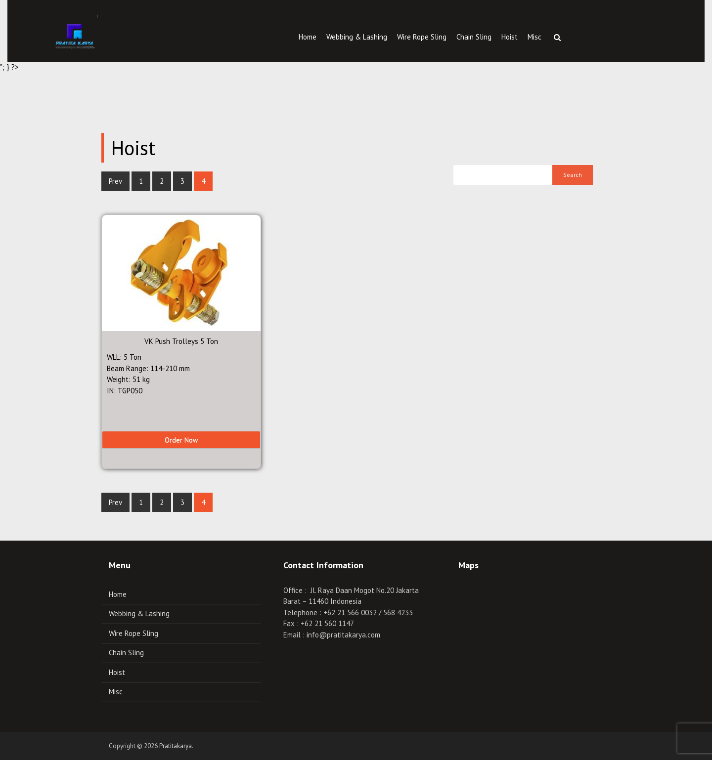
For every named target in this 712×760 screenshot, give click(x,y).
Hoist (509, 37)
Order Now (181, 439)
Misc (534, 37)
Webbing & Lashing (356, 37)
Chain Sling (473, 37)
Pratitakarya (175, 746)
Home (307, 37)
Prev (115, 181)
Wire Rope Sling (421, 37)
